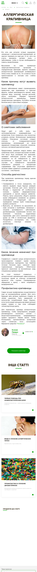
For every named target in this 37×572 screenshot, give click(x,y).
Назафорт (20, 324)
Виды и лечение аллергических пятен (17, 440)
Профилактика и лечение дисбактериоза (15, 484)
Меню (15, 3)
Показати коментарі (18, 351)
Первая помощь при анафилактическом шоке (15, 399)
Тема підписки (6, 569)
